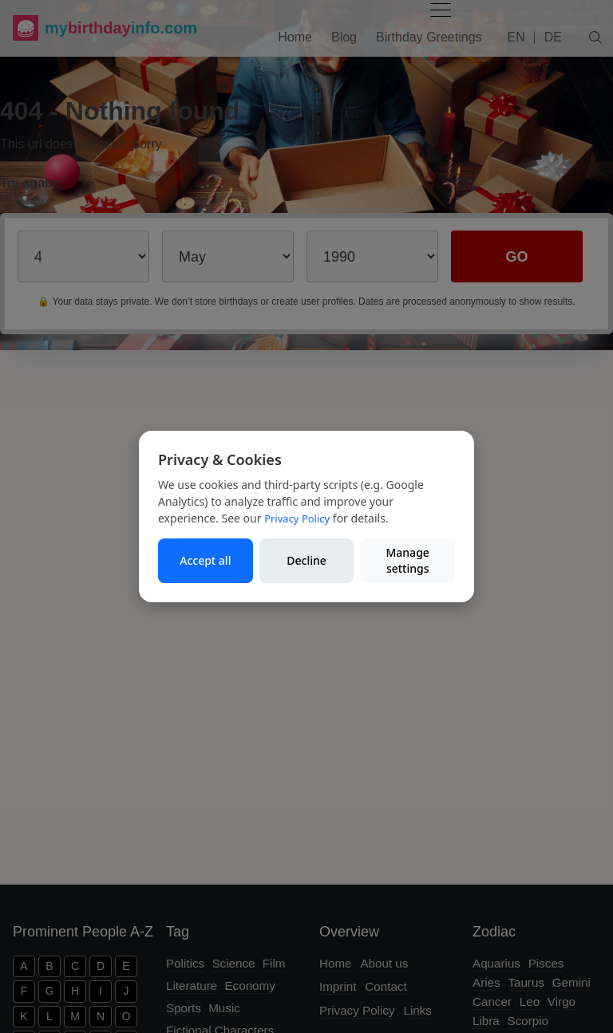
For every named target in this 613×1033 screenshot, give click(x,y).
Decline (306, 560)
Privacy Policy (297, 518)
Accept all (205, 560)
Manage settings (407, 560)
